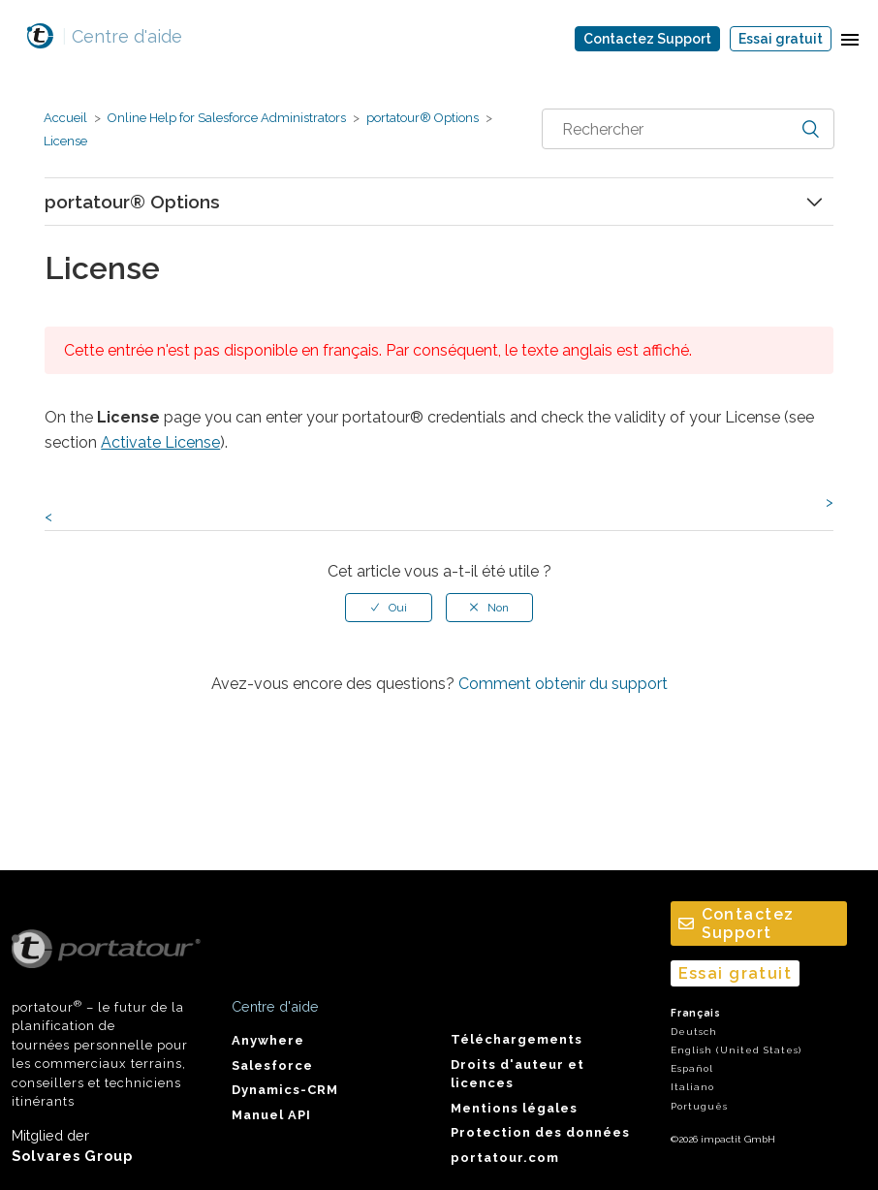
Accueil (65, 117)
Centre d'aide (122, 36)
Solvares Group (72, 1155)
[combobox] (688, 129)
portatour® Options (422, 117)
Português (699, 1106)
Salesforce (272, 1065)
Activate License (160, 442)
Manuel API (271, 1115)
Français (696, 1013)
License (65, 141)
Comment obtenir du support (563, 683)
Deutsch (694, 1031)
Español (692, 1068)
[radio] (388, 607)
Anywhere (268, 1040)
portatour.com (505, 1157)
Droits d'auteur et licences (517, 1073)
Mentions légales (514, 1108)
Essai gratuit (780, 39)
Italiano (692, 1086)
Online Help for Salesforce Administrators (227, 117)
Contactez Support (647, 39)
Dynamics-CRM (285, 1089)
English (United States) (736, 1050)
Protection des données (540, 1132)
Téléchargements (516, 1039)
